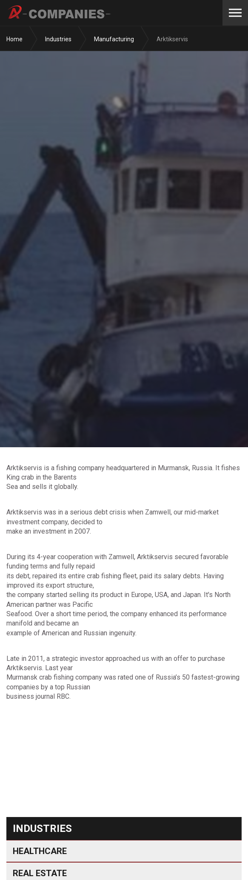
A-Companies (59, 12)
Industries (42, 828)
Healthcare (40, 851)
